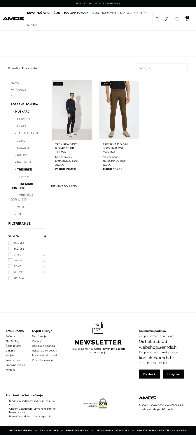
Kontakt (10, 369)
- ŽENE (17, 214)
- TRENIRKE (21, 169)
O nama (10, 350)
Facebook (149, 374)
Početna (10, 336)
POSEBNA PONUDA (24, 104)
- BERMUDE (21, 119)
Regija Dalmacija (77, 430)
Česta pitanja (13, 345)
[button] (15, 332)
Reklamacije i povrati (44, 350)
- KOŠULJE (20, 148)
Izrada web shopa (149, 409)
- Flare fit (20, 177)
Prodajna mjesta (15, 364)
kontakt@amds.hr (156, 357)
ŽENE (14, 97)
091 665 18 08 (153, 341)
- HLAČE (19, 126)
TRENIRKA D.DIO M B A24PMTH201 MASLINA (115, 148)
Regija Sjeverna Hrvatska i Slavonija (162, 430)
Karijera (10, 355)
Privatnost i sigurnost (44, 355)
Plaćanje (37, 341)
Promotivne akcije (42, 360)
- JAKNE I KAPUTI (25, 133)
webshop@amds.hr (158, 347)
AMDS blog (12, 341)
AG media (167, 409)
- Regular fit (21, 162)
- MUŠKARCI (21, 111)
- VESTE (18, 207)
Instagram (173, 374)
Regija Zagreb (49, 430)
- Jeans (18, 140)
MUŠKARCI (18, 90)
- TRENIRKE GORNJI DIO (22, 197)
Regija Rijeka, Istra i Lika (113, 430)
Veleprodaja (13, 360)
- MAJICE (19, 155)
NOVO (15, 82)
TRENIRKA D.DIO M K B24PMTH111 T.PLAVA (67, 148)
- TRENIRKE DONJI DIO (22, 186)
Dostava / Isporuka (43, 345)
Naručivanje (39, 336)
